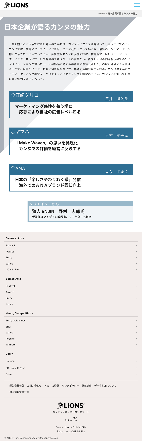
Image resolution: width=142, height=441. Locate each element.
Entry (9, 257)
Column (10, 360)
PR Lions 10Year (15, 368)
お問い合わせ (34, 385)
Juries (9, 263)
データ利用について (105, 385)
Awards (10, 251)
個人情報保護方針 (19, 391)
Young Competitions (19, 313)
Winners (11, 344)
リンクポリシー (70, 385)
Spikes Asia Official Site (71, 431)
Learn (9, 353)
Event (9, 374)
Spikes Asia (13, 278)
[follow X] (75, 420)
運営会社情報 (16, 385)
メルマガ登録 (51, 385)
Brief (8, 326)
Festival (10, 245)
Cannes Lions (15, 238)
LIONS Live (12, 269)
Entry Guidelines (16, 320)
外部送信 (87, 385)
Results (10, 338)
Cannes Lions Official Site (71, 427)
